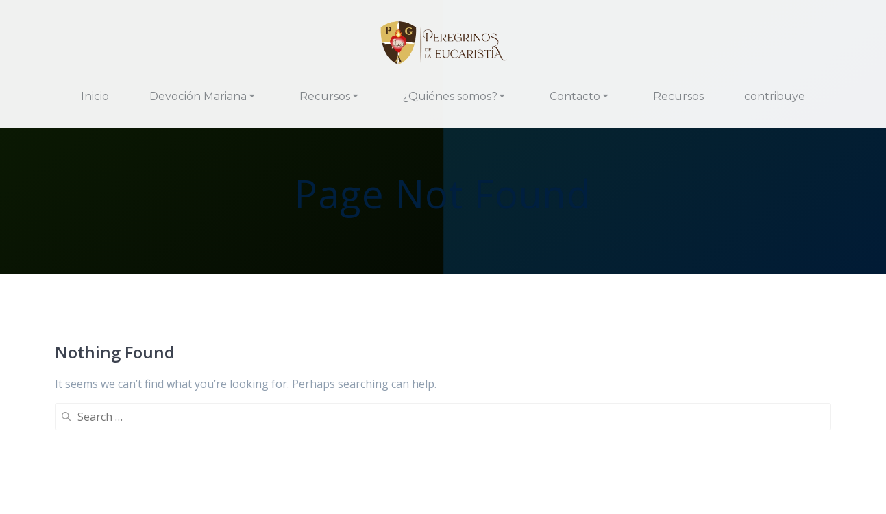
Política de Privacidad (463, 461)
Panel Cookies (443, 483)
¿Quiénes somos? (450, 96)
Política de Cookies (577, 461)
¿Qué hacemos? (301, 461)
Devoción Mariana (198, 96)
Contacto (575, 96)
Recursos (324, 96)
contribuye (774, 96)
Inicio (95, 96)
